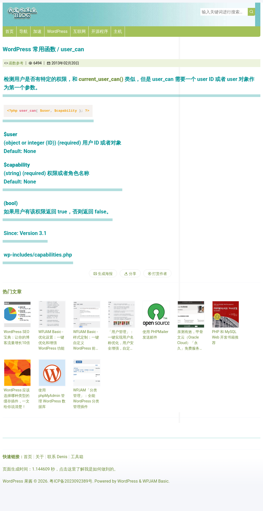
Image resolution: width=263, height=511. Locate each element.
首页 (9, 31)
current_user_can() (101, 79)
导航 (23, 31)
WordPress (57, 31)
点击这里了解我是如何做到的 (86, 469)
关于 (40, 456)
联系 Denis (57, 456)
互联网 (79, 31)
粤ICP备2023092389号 (70, 481)
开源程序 (99, 31)
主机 (118, 31)
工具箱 (77, 456)
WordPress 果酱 (18, 481)
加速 (37, 31)
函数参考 (16, 63)
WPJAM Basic (156, 481)
